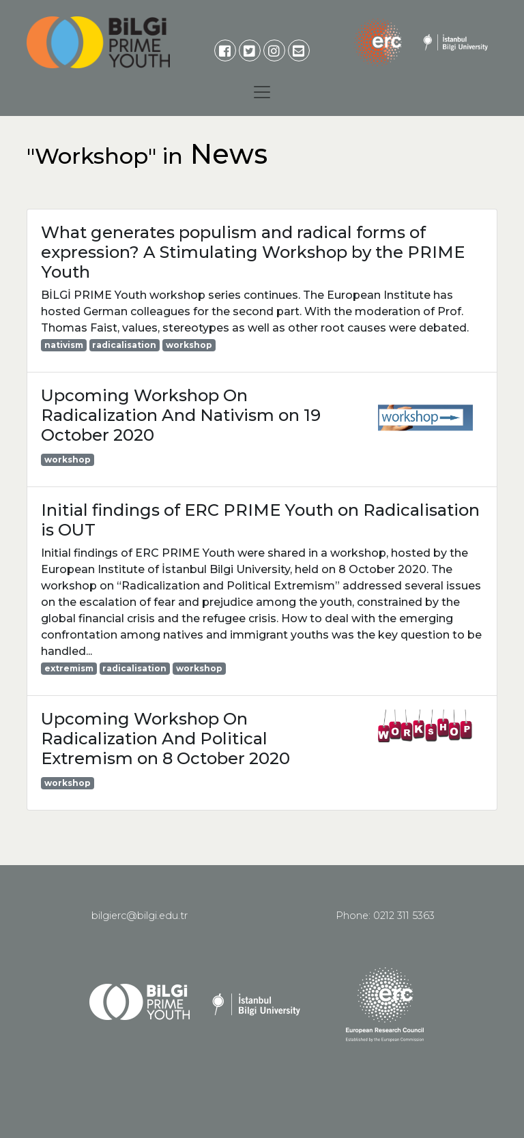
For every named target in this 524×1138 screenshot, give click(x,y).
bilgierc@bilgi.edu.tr (139, 915)
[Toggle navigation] (262, 92)
